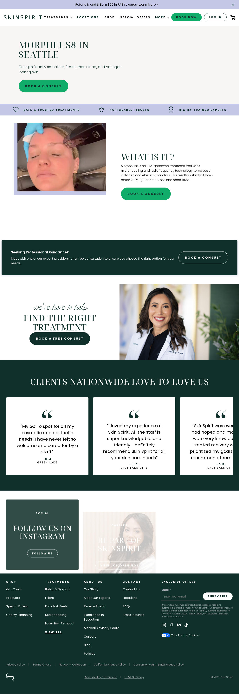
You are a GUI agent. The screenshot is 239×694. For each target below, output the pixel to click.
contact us (131, 589)
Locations (88, 17)
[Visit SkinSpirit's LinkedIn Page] (179, 626)
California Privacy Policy (110, 664)
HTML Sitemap (134, 677)
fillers (49, 598)
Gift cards (14, 589)
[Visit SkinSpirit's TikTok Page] (186, 626)
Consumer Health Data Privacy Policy (158, 664)
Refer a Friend (94, 606)
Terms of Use (195, 613)
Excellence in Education (94, 617)
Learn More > (148, 4)
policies (89, 653)
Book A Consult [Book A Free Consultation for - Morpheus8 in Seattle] (43, 86)
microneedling (56, 615)
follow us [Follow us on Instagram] (42, 568)
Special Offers (17, 606)
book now (186, 17)
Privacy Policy (180, 613)
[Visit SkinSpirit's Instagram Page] (163, 626)
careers (90, 636)
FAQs (127, 606)
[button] (233, 4)
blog (87, 645)
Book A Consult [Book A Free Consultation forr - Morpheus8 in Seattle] (203, 257)
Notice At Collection (72, 664)
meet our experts (97, 598)
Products (13, 598)
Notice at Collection (218, 613)
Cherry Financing (19, 615)
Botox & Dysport (57, 589)
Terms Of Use (42, 664)
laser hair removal (59, 623)
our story (91, 589)
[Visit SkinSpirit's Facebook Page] (171, 626)
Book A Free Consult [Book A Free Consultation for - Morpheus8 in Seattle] (60, 338)
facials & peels (56, 606)
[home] (23, 17)
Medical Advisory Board (101, 628)
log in (215, 17)
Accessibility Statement (101, 677)
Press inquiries (133, 615)
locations (130, 598)
